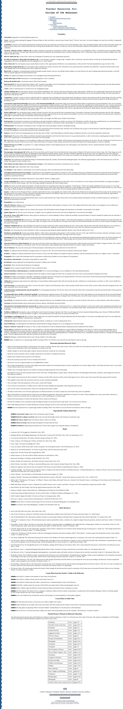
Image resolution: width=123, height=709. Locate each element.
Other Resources (57, 23)
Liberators (75, 692)
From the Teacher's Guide (60, 26)
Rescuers (68, 692)
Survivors (81, 692)
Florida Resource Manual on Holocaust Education (63, 29)
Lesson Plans (53, 25)
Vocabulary (53, 17)
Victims (42, 692)
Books (54, 22)
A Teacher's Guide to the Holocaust (65, 701)
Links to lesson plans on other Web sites (64, 28)
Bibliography (53, 20)
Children (87, 692)
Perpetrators (49, 692)
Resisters (62, 692)
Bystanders (56, 692)
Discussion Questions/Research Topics (60, 19)
